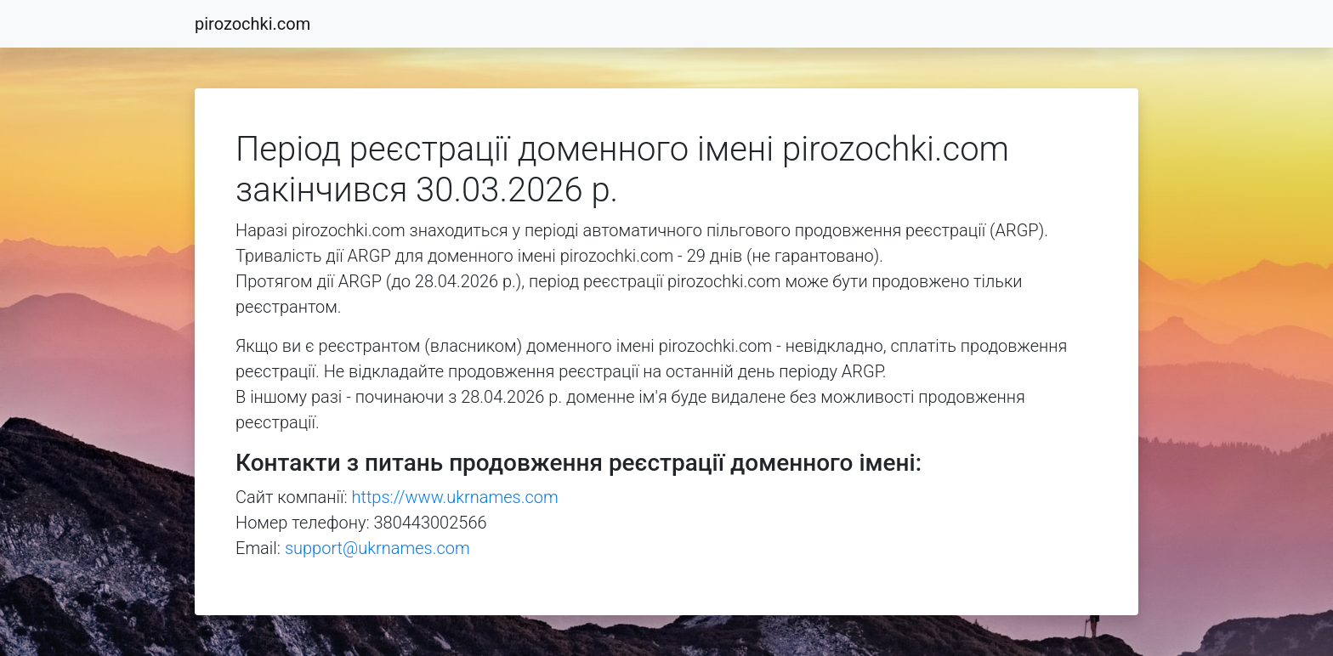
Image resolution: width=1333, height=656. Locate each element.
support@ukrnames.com (377, 548)
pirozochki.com (252, 24)
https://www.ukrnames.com (455, 497)
